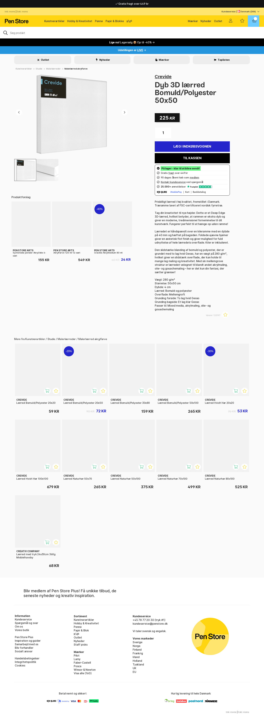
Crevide (163, 76)
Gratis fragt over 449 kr (132, 3)
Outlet (218, 21)
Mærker (193, 21)
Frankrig (138, 653)
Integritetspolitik (25, 662)
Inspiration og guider (28, 640)
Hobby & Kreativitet (79, 21)
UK (134, 668)
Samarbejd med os (26, 644)
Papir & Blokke (115, 21)
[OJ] (132, 32)
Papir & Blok (81, 630)
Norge (136, 646)
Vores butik (22, 630)
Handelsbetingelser (27, 658)
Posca (77, 666)
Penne (99, 21)
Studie (39, 68)
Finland (137, 649)
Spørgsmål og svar (26, 623)
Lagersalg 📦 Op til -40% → (132, 42)
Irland (136, 657)
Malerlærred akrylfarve (75, 68)
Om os (19, 626)
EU (134, 672)
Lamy (77, 659)
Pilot (76, 655)
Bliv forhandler (24, 647)
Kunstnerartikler (54, 21)
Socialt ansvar (23, 651)
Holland (137, 660)
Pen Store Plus (24, 637)
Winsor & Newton (84, 669)
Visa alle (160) (82, 673)
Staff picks (81, 644)
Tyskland (138, 664)
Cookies (20, 665)
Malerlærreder (53, 68)
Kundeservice (229, 11)
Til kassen (192, 158)
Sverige (137, 642)
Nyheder (206, 21)
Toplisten (223, 59)
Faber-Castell (82, 662)
